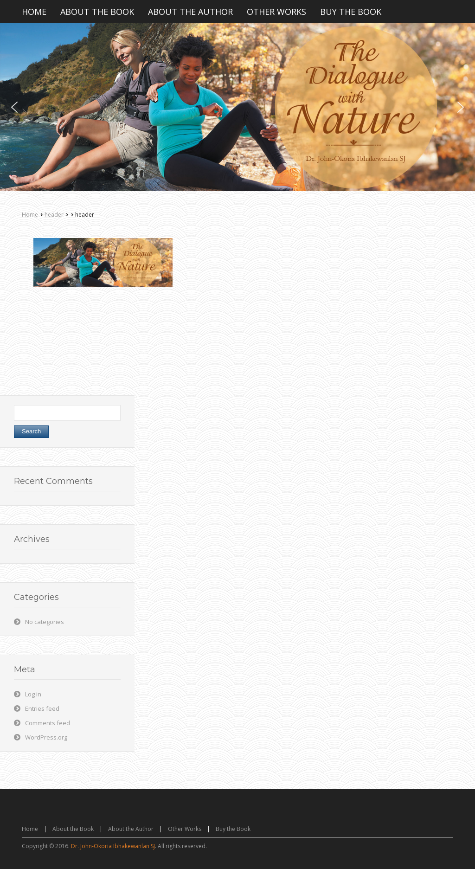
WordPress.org (46, 737)
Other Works (184, 829)
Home (30, 215)
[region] (237, 107)
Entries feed (42, 708)
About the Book (73, 829)
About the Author (131, 829)
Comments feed (47, 723)
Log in (33, 694)
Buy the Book (233, 829)
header (54, 215)
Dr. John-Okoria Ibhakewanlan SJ (113, 846)
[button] (14, 107)
